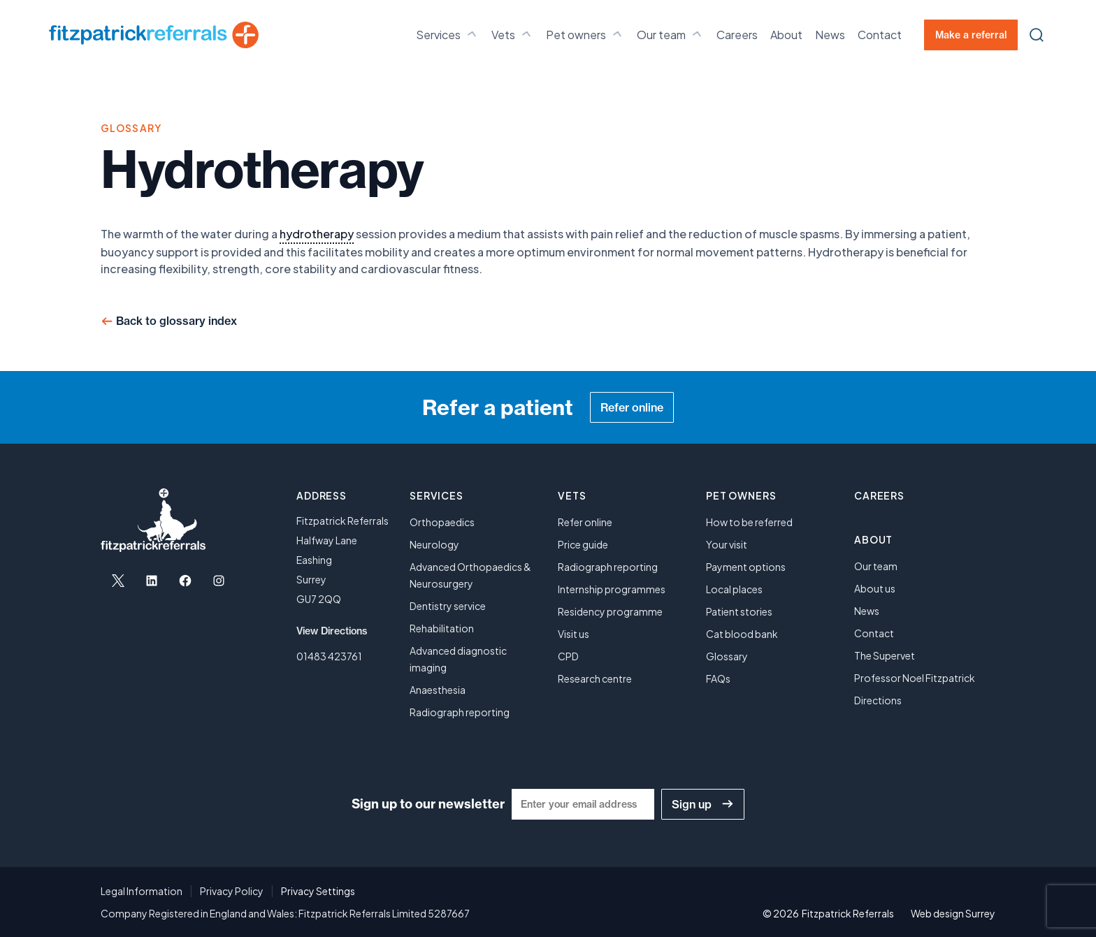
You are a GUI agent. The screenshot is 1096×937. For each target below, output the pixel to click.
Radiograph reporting (460, 712)
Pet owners (585, 34)
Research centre (595, 678)
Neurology (434, 544)
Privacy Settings (318, 891)
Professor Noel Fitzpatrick (914, 677)
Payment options (746, 566)
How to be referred (749, 522)
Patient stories (739, 611)
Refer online (631, 407)
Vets (512, 34)
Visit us (573, 633)
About (786, 34)
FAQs (718, 678)
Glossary (727, 656)
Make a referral (971, 35)
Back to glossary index (176, 321)
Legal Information (141, 891)
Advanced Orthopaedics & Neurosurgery (470, 575)
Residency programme (610, 611)
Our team (670, 34)
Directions (878, 700)
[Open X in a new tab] (118, 580)
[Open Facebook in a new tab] (185, 580)
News (830, 34)
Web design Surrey (953, 913)
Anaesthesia (438, 689)
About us (874, 588)
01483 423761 (329, 656)
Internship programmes (611, 589)
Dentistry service (448, 606)
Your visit (726, 544)
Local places (734, 589)
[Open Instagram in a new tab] (218, 580)
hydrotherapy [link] (317, 233)
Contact (880, 34)
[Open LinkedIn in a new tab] (151, 580)
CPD (568, 656)
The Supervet (884, 655)
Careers (737, 34)
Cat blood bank (742, 633)
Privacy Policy (232, 891)
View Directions (331, 631)
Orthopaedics (442, 522)
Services (447, 34)
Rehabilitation (442, 628)
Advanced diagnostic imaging (458, 659)
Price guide (583, 544)
